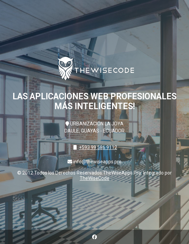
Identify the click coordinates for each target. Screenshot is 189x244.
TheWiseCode (94, 178)
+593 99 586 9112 (98, 147)
